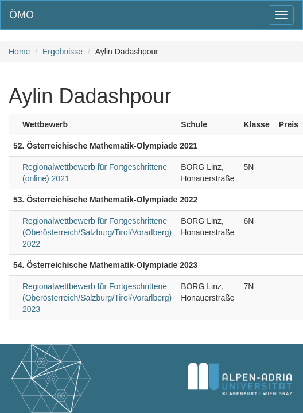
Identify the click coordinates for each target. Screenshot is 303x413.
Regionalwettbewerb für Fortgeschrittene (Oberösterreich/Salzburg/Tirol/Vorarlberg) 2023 (97, 298)
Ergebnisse (62, 51)
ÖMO (21, 15)
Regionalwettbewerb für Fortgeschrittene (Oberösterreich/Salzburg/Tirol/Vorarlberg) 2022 (97, 232)
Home (19, 51)
